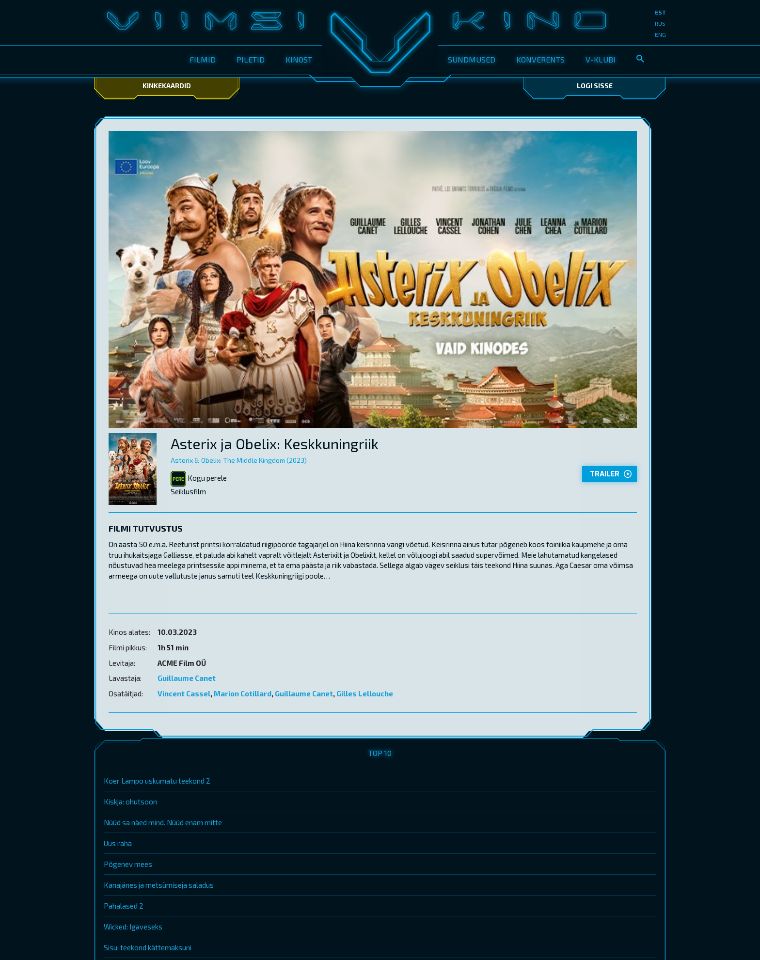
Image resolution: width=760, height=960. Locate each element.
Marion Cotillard (242, 693)
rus (660, 23)
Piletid (251, 59)
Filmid (203, 59)
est (660, 12)
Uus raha (118, 843)
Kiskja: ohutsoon (130, 801)
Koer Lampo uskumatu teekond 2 (157, 780)
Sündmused (471, 59)
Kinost (298, 59)
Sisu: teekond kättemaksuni (147, 947)
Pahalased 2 (123, 905)
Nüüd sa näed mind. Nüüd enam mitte (163, 822)
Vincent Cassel (184, 693)
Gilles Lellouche (364, 693)
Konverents (540, 59)
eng (660, 34)
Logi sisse (595, 85)
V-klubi (601, 59)
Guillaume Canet (187, 678)
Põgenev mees (128, 864)
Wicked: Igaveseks (133, 926)
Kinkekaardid (166, 85)
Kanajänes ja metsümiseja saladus (159, 885)
